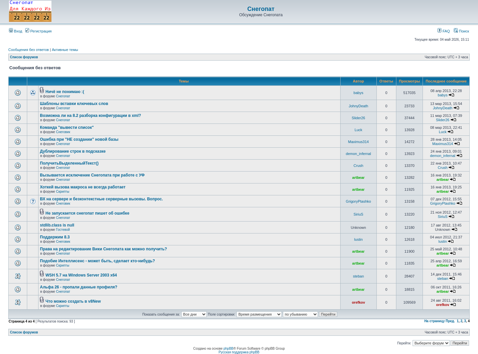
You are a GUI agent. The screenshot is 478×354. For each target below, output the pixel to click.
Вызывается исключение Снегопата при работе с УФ (92, 175)
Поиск (461, 31)
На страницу (434, 321)
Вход (15, 31)
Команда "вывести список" (67, 127)
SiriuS (358, 214)
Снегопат (261, 9)
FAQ (444, 31)
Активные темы (65, 50)
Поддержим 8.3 (55, 237)
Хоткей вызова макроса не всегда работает (82, 187)
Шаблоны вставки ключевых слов (74, 103)
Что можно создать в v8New (73, 301)
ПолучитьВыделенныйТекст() (69, 163)
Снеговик (63, 132)
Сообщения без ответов (28, 50)
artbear (358, 177)
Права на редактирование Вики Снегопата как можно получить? (103, 249)
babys (358, 93)
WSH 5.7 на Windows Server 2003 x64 (81, 275)
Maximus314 (358, 142)
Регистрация (38, 31)
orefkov (358, 302)
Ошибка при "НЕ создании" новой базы (79, 139)
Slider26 (358, 118)
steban (358, 276)
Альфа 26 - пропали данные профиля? (78, 287)
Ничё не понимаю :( (64, 91)
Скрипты (62, 191)
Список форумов (24, 57)
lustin (358, 239)
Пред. (450, 321)
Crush (358, 166)
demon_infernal (358, 154)
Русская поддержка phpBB (238, 352)
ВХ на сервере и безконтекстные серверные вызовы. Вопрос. (101, 199)
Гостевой (63, 229)
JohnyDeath (358, 106)
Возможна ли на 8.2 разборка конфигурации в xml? (90, 115)
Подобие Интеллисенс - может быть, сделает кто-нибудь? (97, 261)
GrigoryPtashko (358, 201)
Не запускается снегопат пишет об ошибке (87, 213)
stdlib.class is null (57, 225)
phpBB (228, 348)
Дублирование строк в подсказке (73, 151)
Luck (358, 130)
